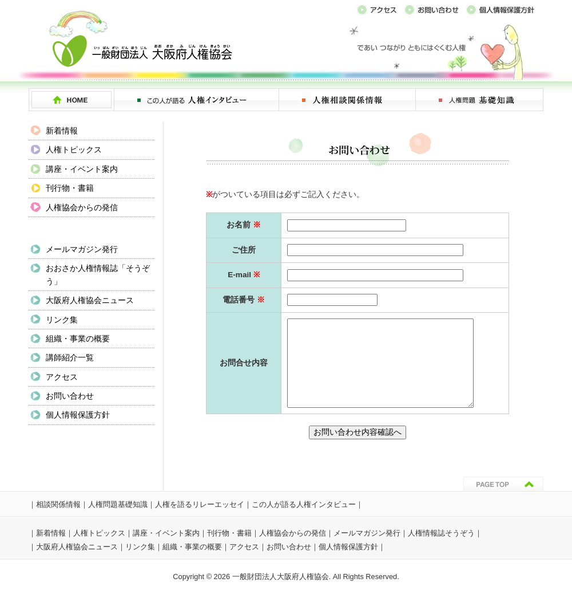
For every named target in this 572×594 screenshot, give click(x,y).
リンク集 (62, 319)
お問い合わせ (70, 395)
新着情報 (62, 130)
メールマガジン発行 (82, 249)
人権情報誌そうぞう (441, 533)
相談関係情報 (58, 504)
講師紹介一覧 (70, 357)
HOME (71, 99)
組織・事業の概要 (78, 338)
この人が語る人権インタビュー (304, 504)
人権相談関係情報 (347, 99)
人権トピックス (74, 149)
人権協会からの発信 (82, 207)
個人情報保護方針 (78, 414)
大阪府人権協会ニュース (90, 300)
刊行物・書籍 (70, 187)
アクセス (62, 376)
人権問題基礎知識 (118, 504)
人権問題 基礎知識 (479, 99)
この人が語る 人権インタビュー (196, 99)
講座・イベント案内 (82, 169)
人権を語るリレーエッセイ (199, 504)
